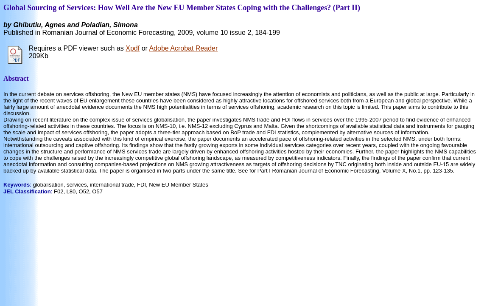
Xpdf (133, 48)
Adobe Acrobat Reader (183, 48)
